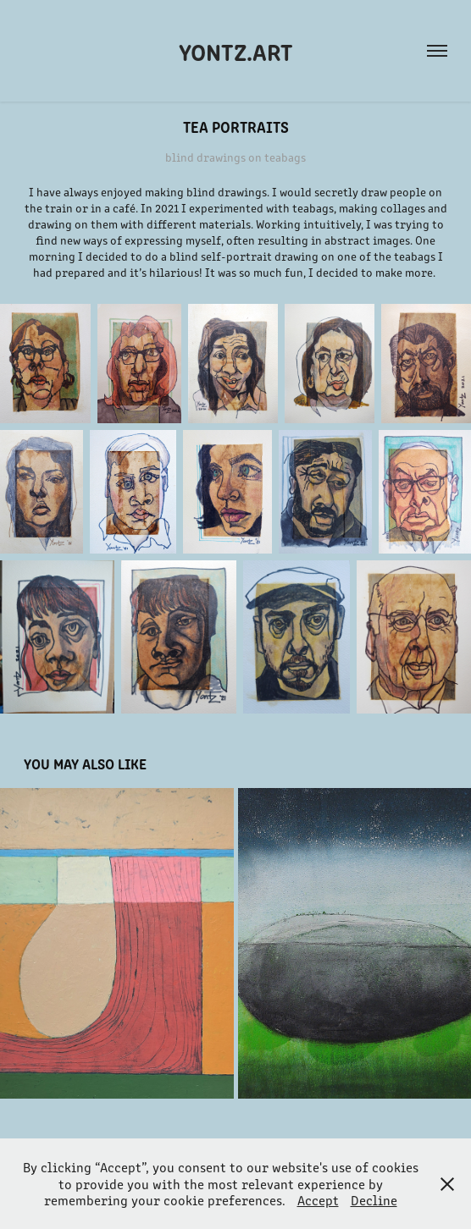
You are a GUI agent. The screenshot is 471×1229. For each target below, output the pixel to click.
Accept (318, 1200)
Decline (374, 1200)
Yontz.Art (236, 51)
